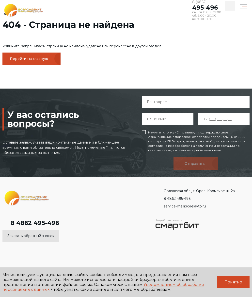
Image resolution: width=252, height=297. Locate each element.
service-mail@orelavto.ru (181, 206)
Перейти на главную (29, 58)
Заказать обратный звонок (30, 236)
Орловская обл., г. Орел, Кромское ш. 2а (195, 191)
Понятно (233, 282)
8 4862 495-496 (30, 223)
